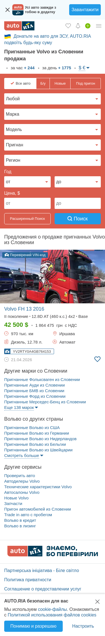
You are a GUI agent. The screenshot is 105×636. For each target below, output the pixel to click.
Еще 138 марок (19, 407)
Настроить (83, 626)
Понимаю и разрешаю (33, 626)
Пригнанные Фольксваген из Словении (42, 379)
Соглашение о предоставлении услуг (42, 589)
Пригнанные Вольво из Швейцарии (38, 449)
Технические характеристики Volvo (38, 486)
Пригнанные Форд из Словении (35, 396)
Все (23, 83)
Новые (60, 83)
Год (7, 171)
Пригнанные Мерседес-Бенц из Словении (45, 401)
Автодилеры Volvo (22, 481)
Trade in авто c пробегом (28, 514)
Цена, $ (12, 193)
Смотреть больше (21, 455)
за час (22, 67)
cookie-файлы (52, 609)
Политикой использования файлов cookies (52, 615)
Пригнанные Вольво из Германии (36, 433)
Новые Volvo (16, 498)
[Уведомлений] (78, 26)
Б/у (43, 83)
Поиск (77, 218)
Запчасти (13, 503)
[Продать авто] (88, 26)
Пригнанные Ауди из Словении (34, 385)
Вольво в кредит (20, 520)
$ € (82, 67)
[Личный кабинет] (99, 26)
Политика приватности (27, 579)
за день (56, 67)
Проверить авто (19, 475)
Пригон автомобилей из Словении (37, 509)
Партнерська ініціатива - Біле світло (41, 570)
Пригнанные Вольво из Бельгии (35, 444)
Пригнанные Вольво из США (32, 427)
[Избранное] (68, 26)
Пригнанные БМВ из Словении (34, 390)
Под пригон (85, 83)
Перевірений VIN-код (25, 255)
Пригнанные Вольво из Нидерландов (40, 438)
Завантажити (85, 9)
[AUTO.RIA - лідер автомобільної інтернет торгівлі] (19, 25)
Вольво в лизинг (20, 525)
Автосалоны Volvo (21, 492)
